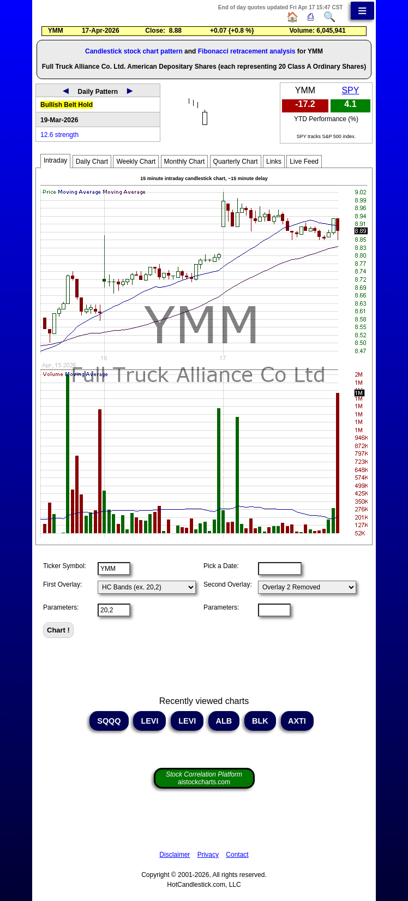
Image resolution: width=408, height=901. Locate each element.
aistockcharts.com (204, 778)
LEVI (149, 721)
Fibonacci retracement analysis (247, 51)
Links (273, 161)
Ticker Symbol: (64, 566)
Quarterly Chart (235, 161)
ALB (224, 721)
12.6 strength (59, 135)
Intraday (55, 160)
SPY (350, 90)
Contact (237, 854)
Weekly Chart (135, 161)
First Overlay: (62, 584)
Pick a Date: (221, 566)
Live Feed (304, 161)
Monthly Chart (184, 161)
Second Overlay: (227, 584)
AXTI (297, 721)
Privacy (208, 854)
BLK (260, 721)
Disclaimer (174, 854)
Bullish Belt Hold (66, 105)
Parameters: (61, 607)
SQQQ (109, 721)
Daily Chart (92, 161)
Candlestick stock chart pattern (134, 51)
